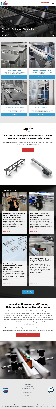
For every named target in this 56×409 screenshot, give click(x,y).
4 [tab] (8, 35)
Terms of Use (39, 406)
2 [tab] (5, 35)
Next (10, 35)
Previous (2, 35)
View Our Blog (28, 292)
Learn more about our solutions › (28, 335)
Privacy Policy (31, 406)
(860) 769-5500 (45, 3)
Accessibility (45, 406)
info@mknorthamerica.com (28, 388)
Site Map (52, 406)
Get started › (28, 150)
